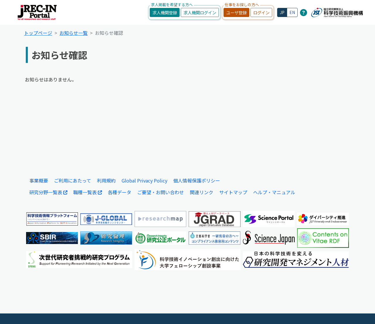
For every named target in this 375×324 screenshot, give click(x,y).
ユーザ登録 (236, 12)
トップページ (38, 32)
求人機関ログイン (199, 12)
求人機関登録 (164, 12)
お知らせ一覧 (73, 32)
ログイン (261, 12)
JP (282, 12)
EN (292, 12)
